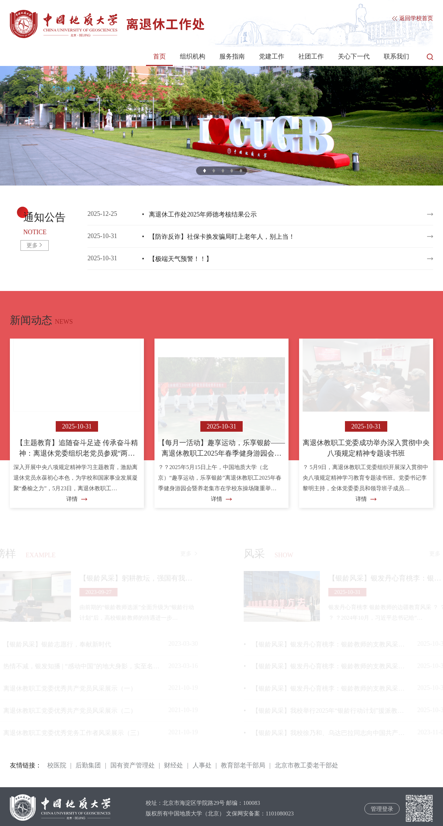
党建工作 (271, 56)
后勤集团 (88, 765)
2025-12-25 (250, 214)
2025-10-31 (250, 236)
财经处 (173, 765)
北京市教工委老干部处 (306, 765)
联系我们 (396, 56)
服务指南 (232, 56)
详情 (76, 499)
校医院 (56, 765)
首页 (159, 56)
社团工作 (311, 56)
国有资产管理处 (132, 765)
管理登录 (382, 809)
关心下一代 (354, 56)
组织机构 (192, 56)
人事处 (202, 765)
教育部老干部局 (243, 765)
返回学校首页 (412, 18)
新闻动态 (31, 320)
